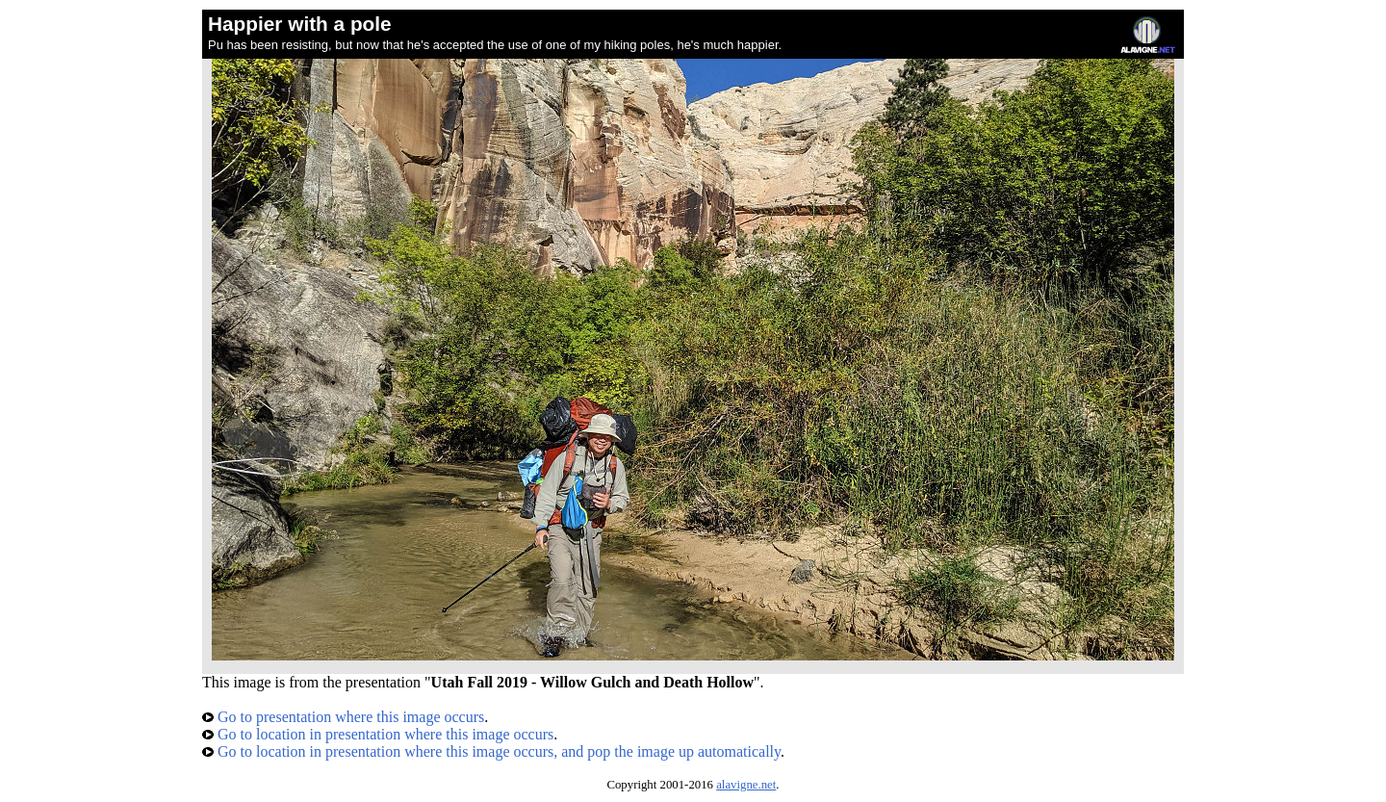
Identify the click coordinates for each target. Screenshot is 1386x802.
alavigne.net (746, 784)
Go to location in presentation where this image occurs (377, 734)
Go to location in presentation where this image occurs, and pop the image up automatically (491, 751)
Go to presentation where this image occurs (343, 717)
